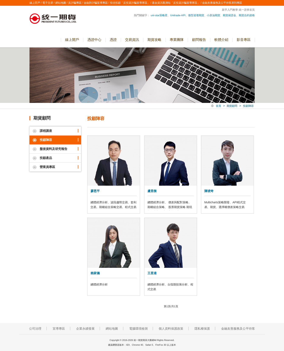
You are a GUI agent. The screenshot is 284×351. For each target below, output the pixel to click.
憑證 (113, 40)
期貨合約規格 (247, 15)
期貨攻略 (154, 40)
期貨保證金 (229, 15)
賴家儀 (95, 273)
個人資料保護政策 (171, 328)
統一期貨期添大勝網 (53, 19)
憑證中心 (94, 40)
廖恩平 (95, 191)
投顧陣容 (248, 105)
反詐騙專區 (74, 2)
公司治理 (35, 328)
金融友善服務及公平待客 (238, 328)
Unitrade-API (177, 15)
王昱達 (152, 273)
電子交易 (277, 92)
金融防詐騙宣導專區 (96, 2)
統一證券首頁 (247, 9)
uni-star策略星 (159, 15)
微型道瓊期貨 (196, 15)
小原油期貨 (213, 15)
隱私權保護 (202, 328)
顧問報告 (199, 40)
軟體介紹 (221, 40)
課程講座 (46, 130)
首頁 (218, 105)
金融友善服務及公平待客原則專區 (222, 2)
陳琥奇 (209, 191)
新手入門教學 (230, 9)
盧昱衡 (152, 191)
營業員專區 (277, 56)
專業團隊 (177, 40)
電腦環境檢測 (138, 328)
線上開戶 (277, 74)
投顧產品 (46, 158)
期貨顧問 (232, 105)
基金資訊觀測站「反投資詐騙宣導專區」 (176, 2)
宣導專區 (59, 328)
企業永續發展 (85, 328)
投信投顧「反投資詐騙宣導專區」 (130, 2)
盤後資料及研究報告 (53, 149)
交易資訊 (132, 40)
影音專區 (244, 40)
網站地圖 (60, 2)
